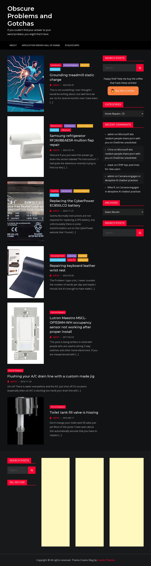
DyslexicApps (72, 45)
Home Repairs (71, 65)
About (13, 45)
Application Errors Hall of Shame (41, 45)
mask (110, 165)
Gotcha (54, 191)
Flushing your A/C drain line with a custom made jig (50, 376)
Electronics (56, 126)
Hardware (55, 65)
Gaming (72, 256)
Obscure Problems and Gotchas (29, 16)
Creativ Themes (106, 560)
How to (84, 65)
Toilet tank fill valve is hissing (74, 412)
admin (56, 85)
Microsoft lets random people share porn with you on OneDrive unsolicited (122, 138)
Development (57, 256)
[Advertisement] (55, 502)
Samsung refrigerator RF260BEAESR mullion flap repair (72, 140)
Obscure (55, 69)
